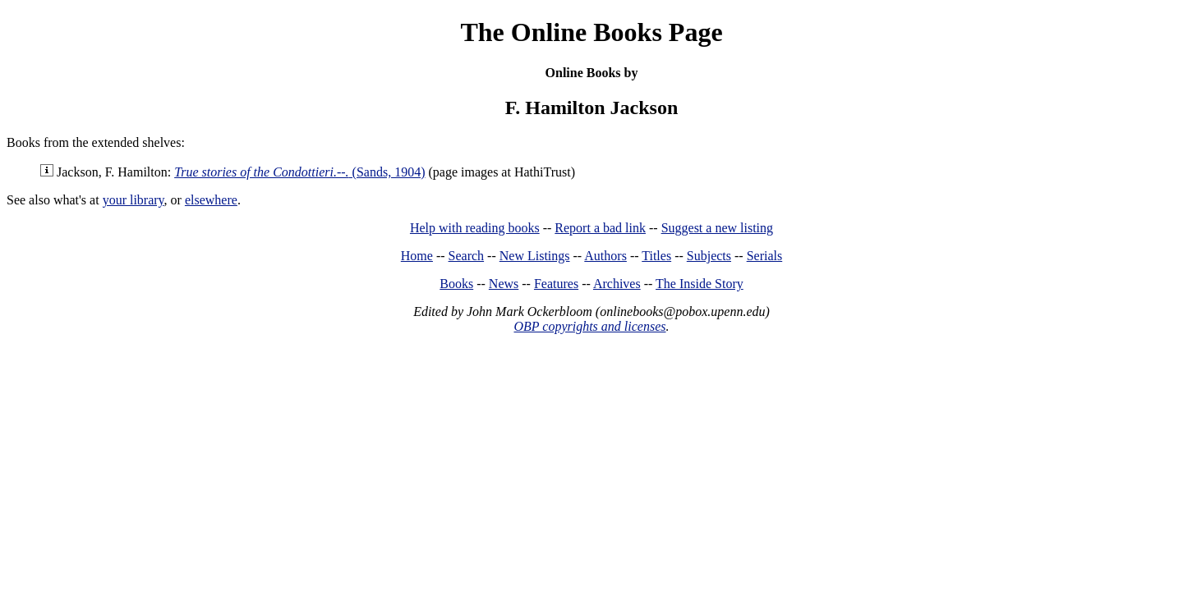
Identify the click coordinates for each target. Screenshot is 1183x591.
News (503, 284)
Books (456, 284)
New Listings (534, 256)
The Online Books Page (591, 32)
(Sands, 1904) (299, 172)
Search (467, 256)
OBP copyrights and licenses (589, 326)
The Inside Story (699, 284)
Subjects (709, 256)
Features (556, 284)
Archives (617, 284)
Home (417, 256)
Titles (656, 256)
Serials (765, 256)
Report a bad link (600, 228)
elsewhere (211, 200)
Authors (605, 256)
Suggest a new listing (717, 228)
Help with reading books (475, 228)
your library (133, 200)
